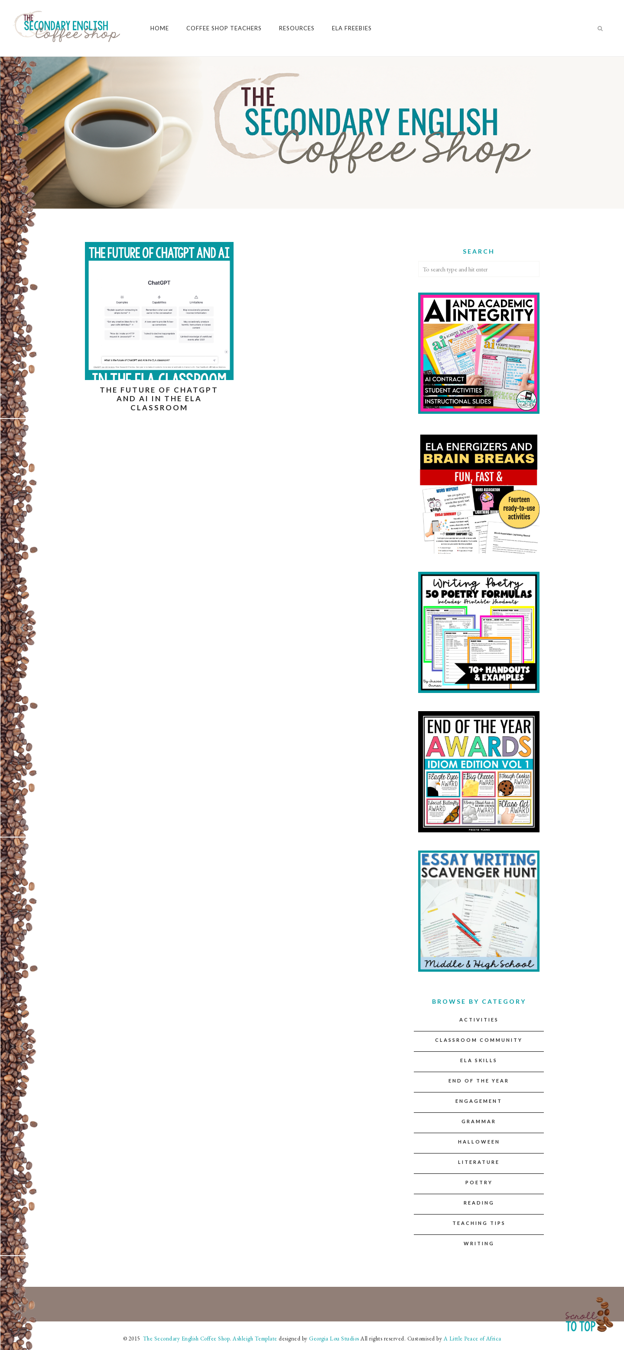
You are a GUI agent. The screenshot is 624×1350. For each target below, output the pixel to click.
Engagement (478, 1101)
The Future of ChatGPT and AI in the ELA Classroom (159, 398)
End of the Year (478, 1080)
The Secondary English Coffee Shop (185, 1338)
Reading (479, 1202)
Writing (479, 1243)
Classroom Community (479, 1040)
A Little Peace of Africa (472, 1338)
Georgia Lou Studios (334, 1338)
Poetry (479, 1182)
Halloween (479, 1141)
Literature (479, 1162)
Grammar (479, 1121)
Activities (479, 1019)
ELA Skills (478, 1060)
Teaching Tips (479, 1223)
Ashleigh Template (255, 1338)
